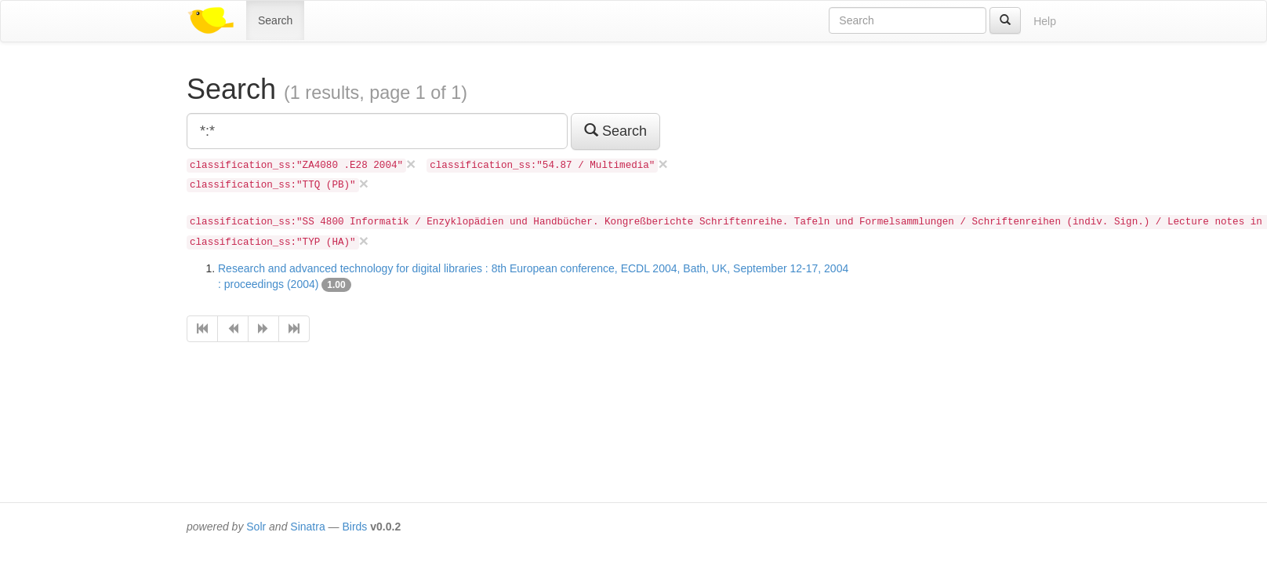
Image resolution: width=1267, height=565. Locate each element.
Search (275, 20)
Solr (256, 526)
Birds (354, 526)
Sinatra (307, 526)
